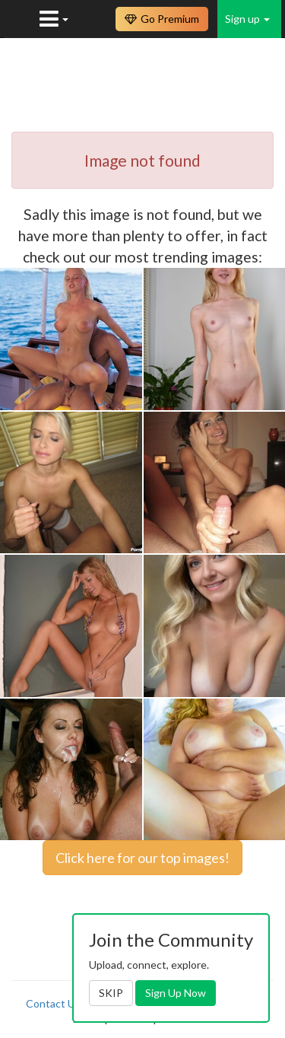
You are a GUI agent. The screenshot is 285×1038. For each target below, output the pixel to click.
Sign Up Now (175, 992)
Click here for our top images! (142, 857)
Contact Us (53, 1003)
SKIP (111, 992)
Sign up (247, 18)
